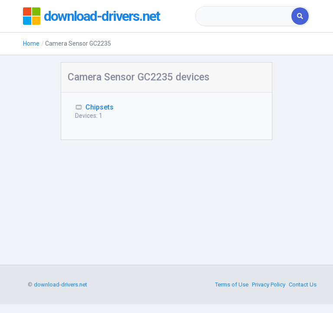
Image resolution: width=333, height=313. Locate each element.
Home (31, 43)
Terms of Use (231, 284)
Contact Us (303, 284)
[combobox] (243, 16)
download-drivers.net (102, 16)
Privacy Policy (268, 284)
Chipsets (99, 107)
